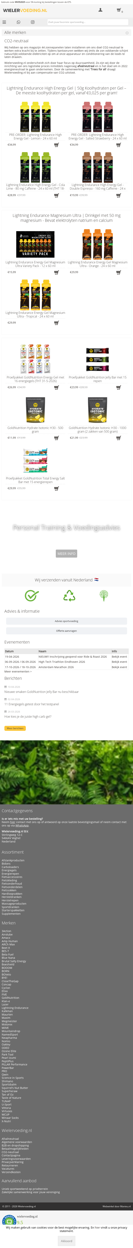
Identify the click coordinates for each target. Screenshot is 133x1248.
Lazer (5, 1004)
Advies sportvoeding (66, 621)
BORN (5, 971)
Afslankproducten (13, 860)
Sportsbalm (9, 1084)
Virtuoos (7, 1111)
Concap (6, 984)
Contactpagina (11, 1155)
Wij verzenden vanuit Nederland (66, 580)
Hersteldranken (12, 897)
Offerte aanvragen (66, 630)
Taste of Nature (11, 1098)
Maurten (7, 1014)
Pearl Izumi (9, 1058)
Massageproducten (14, 903)
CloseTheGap (10, 981)
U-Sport (6, 1104)
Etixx (5, 991)
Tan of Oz (8, 1094)
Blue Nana (8, 957)
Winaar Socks (10, 1118)
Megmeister (9, 1021)
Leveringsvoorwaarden (16, 1159)
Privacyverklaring (13, 1162)
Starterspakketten (13, 910)
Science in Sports (13, 1078)
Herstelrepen (10, 900)
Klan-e (6, 1001)
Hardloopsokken (12, 893)
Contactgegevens (17, 810)
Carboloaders (10, 867)
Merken (8, 923)
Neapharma (9, 1038)
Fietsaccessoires (12, 877)
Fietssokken (9, 890)
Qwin (5, 1074)
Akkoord (66, 1241)
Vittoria (6, 1108)
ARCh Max (8, 944)
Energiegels (9, 870)
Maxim (6, 1018)
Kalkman (7, 1011)
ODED (5, 1048)
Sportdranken (10, 907)
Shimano (7, 1081)
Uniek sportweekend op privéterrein (25, 1189)
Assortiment (13, 852)
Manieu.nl (125, 1206)
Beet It (6, 948)
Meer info (66, 553)
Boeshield (8, 964)
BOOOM (7, 968)
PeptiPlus (8, 1061)
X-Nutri (6, 1121)
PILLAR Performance (14, 1064)
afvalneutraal (85, 66)
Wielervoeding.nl (17, 1130)
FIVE (4, 994)
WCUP (5, 1114)
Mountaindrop (11, 1031)
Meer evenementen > (18, 671)
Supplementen (11, 913)
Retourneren (10, 1165)
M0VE (5, 1028)
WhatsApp (22, 825)
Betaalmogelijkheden (15, 1148)
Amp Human (10, 941)
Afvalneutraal (10, 1139)
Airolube (7, 934)
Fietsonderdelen (12, 887)
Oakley (6, 1044)
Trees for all (98, 69)
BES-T (5, 951)
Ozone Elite (9, 1051)
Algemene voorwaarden (17, 1142)
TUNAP (6, 1101)
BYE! (4, 977)
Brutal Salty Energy (14, 961)
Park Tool (7, 1054)
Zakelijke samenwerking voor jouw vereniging (31, 1192)
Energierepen (10, 873)
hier (12, 822)
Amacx (6, 937)
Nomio (6, 1041)
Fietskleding (9, 880)
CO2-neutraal (10, 1152)
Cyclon (6, 988)
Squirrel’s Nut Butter (15, 1088)
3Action (6, 931)
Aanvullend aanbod (19, 1180)
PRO (4, 1071)
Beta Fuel (8, 954)
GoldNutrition (10, 998)
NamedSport (10, 1034)
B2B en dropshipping (15, 1145)
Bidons (6, 863)
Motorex (7, 1024)
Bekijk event (119, 656)
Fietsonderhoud (12, 883)
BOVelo (6, 974)
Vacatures (8, 1168)
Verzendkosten (11, 1172)
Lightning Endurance (15, 1008)
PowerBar (8, 1068)
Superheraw (9, 1091)
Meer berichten (15, 728)
